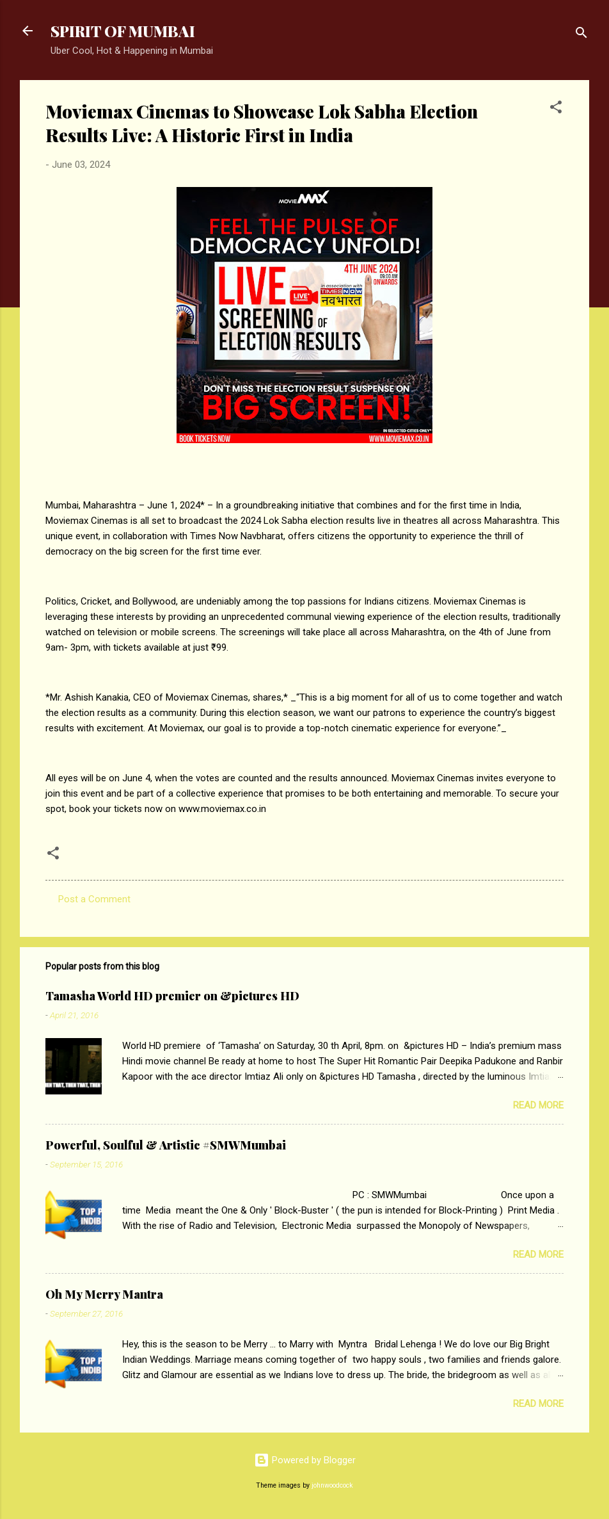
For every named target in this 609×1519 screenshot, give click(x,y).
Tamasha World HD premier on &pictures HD (172, 995)
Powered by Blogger (305, 1460)
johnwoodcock (332, 1485)
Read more (538, 1105)
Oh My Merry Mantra (104, 1294)
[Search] (581, 34)
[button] (556, 109)
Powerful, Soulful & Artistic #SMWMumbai (165, 1145)
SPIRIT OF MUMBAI (123, 30)
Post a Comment (94, 899)
